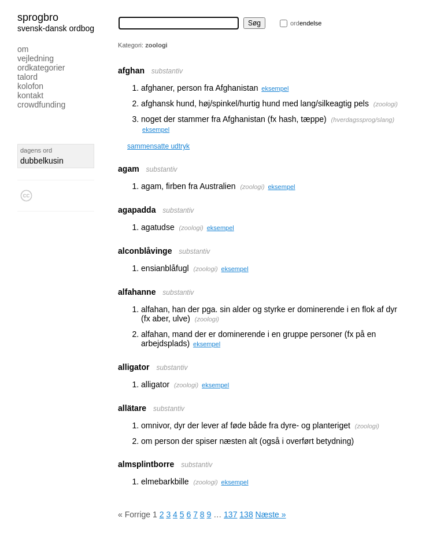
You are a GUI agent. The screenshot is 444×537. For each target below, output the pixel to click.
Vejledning (35, 58)
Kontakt (30, 95)
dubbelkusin (42, 160)
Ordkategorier (41, 67)
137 (230, 514)
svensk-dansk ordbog (55, 28)
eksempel (274, 88)
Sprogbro (37, 17)
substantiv (167, 71)
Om (22, 49)
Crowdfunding (41, 104)
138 (246, 514)
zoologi (385, 104)
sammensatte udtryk (158, 146)
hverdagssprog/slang (362, 119)
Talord (27, 77)
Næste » (271, 514)
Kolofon (30, 86)
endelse (305, 23)
